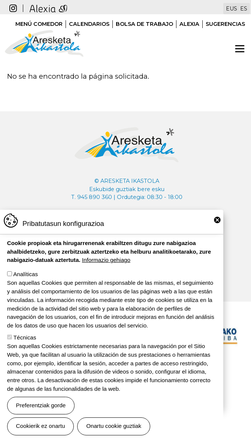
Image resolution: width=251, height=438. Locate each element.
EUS (231, 8)
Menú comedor (39, 24)
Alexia (189, 24)
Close (217, 233)
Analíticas (25, 287)
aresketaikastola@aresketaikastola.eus (127, 219)
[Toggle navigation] (240, 49)
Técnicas (24, 350)
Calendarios (89, 24)
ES (243, 8)
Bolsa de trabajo (144, 24)
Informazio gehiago (106, 273)
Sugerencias (225, 24)
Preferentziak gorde (41, 418)
